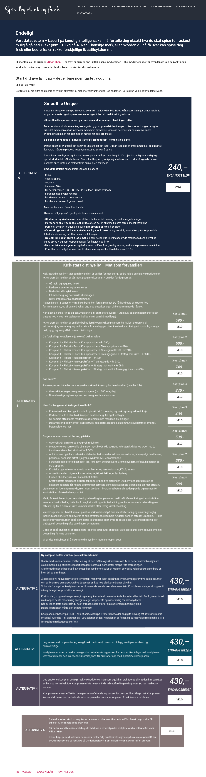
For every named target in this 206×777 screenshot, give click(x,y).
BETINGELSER (24, 771)
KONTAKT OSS (84, 13)
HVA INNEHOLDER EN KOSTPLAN (129, 6)
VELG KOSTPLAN (98, 6)
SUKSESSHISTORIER (161, 6)
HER (66, 731)
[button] (185, 6)
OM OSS (81, 6)
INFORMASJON (185, 6)
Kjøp (65, 736)
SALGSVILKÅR (45, 771)
